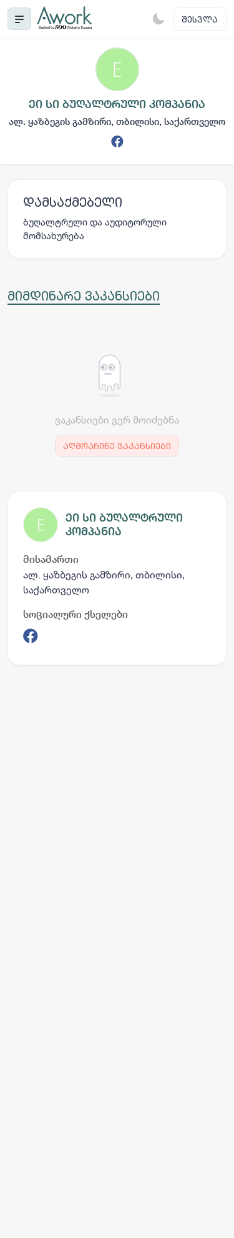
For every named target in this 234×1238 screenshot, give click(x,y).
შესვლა (200, 19)
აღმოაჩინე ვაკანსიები (117, 445)
